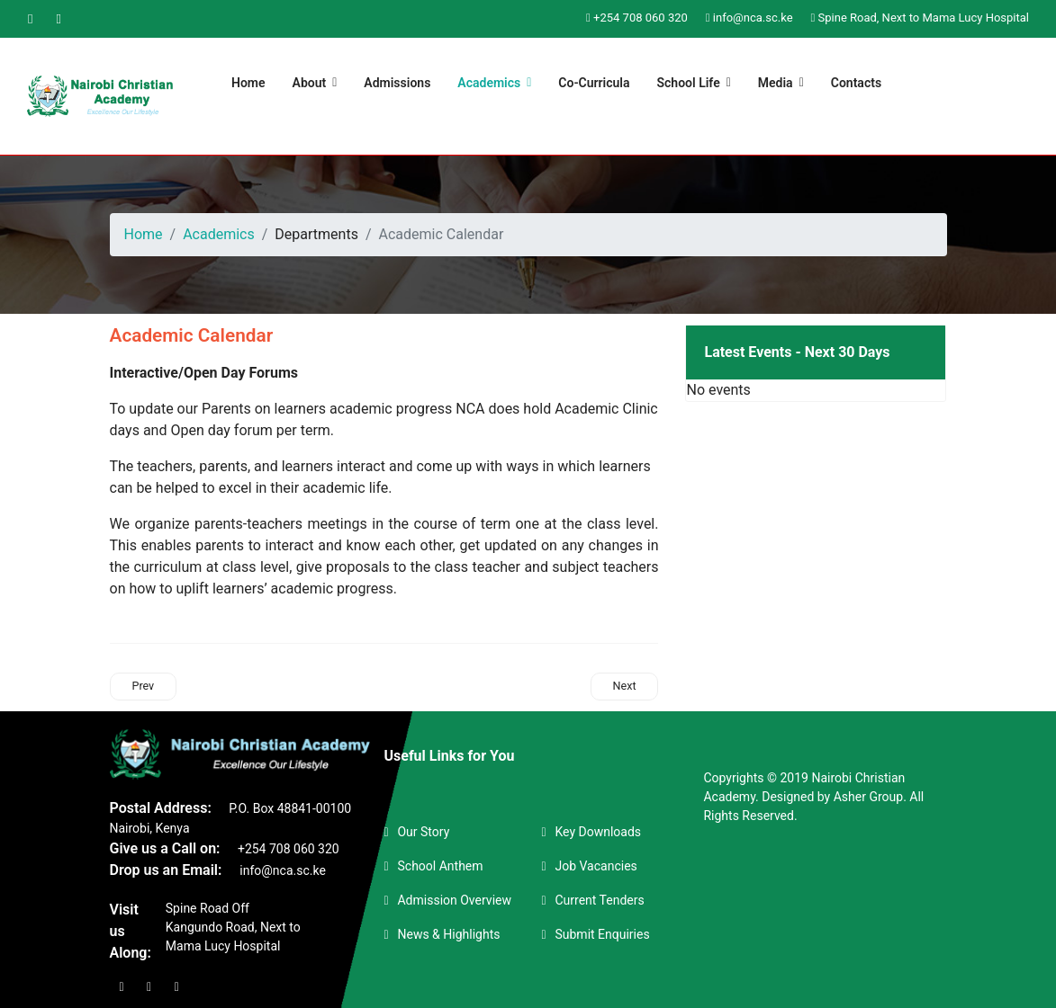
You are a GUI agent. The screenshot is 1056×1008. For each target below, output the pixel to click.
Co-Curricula (593, 83)
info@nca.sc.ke (753, 17)
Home (248, 83)
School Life (688, 83)
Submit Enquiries (602, 934)
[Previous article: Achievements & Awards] (143, 686)
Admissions (397, 83)
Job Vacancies (595, 866)
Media (775, 83)
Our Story (423, 832)
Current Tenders (599, 900)
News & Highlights (448, 934)
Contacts (856, 83)
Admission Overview (454, 900)
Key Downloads (598, 832)
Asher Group (868, 796)
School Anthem (440, 866)
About (310, 83)
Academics (488, 83)
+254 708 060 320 (640, 17)
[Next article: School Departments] (625, 686)
